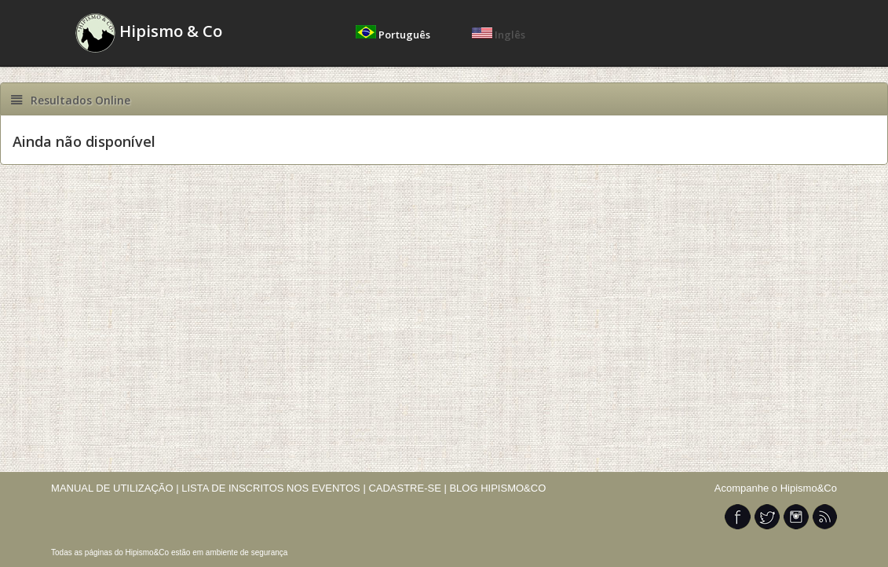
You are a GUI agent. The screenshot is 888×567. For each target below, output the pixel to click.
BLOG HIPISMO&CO (497, 488)
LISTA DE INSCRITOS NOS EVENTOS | (273, 488)
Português (394, 34)
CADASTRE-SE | (408, 488)
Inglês (498, 34)
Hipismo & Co (148, 33)
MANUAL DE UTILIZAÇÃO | (115, 488)
